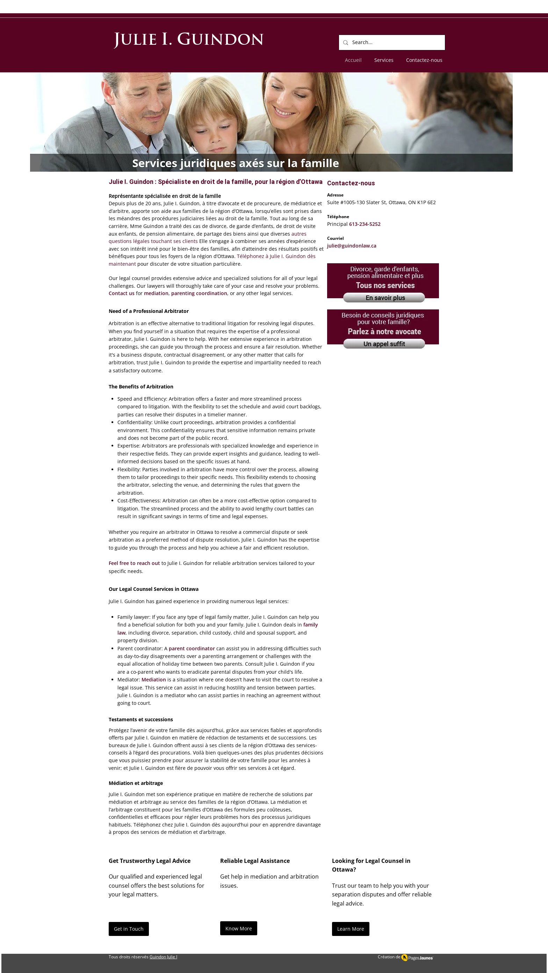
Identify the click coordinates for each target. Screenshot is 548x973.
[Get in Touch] (129, 929)
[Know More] (238, 928)
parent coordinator (192, 648)
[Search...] (391, 42)
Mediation (154, 679)
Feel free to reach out (134, 563)
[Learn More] (350, 929)
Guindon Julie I (163, 957)
